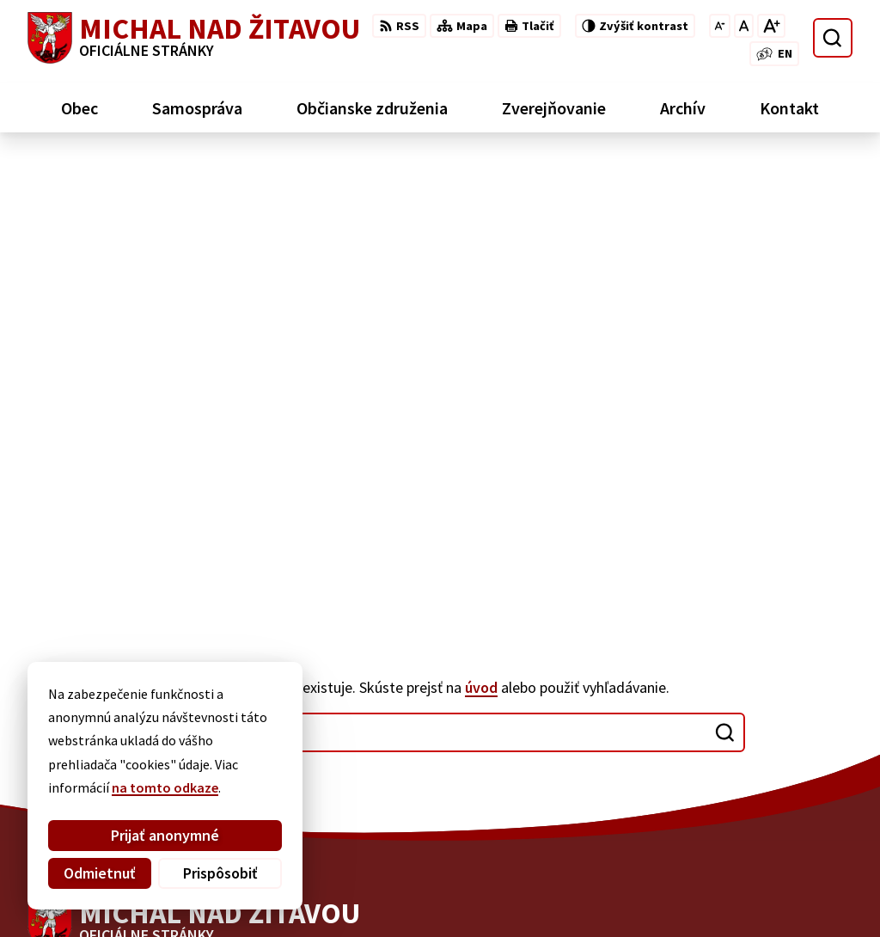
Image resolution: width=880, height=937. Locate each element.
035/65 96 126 (742, 791)
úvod (481, 227)
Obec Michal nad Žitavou (504, 890)
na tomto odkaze (165, 787)
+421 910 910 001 (752, 771)
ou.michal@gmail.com (772, 812)
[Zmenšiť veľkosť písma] (719, 26)
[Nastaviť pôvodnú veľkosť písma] (744, 26)
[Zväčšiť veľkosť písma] (771, 26)
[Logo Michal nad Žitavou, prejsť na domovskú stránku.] (194, 38)
